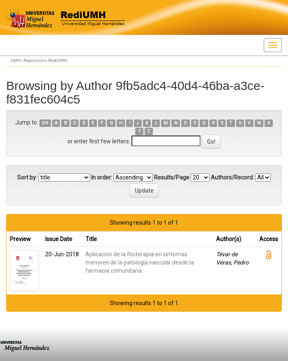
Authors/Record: (232, 177)
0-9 (45, 123)
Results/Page (171, 177)
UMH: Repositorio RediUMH (38, 60)
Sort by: (27, 177)
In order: (101, 177)
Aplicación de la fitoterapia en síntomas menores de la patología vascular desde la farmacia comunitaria (139, 262)
